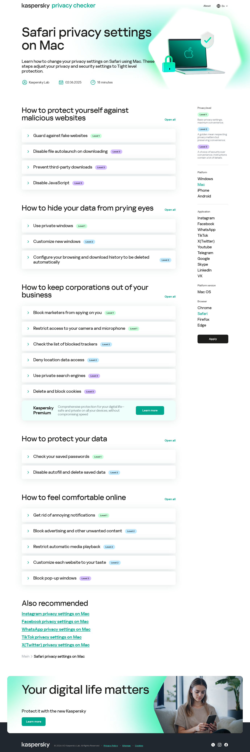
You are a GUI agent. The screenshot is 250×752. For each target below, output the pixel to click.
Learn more (150, 410)
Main (26, 656)
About (207, 6)
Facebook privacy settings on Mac (55, 621)
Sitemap (126, 745)
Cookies (139, 745)
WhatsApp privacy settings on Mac (56, 629)
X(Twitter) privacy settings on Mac (56, 645)
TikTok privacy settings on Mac (52, 637)
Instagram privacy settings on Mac (55, 613)
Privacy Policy (111, 745)
